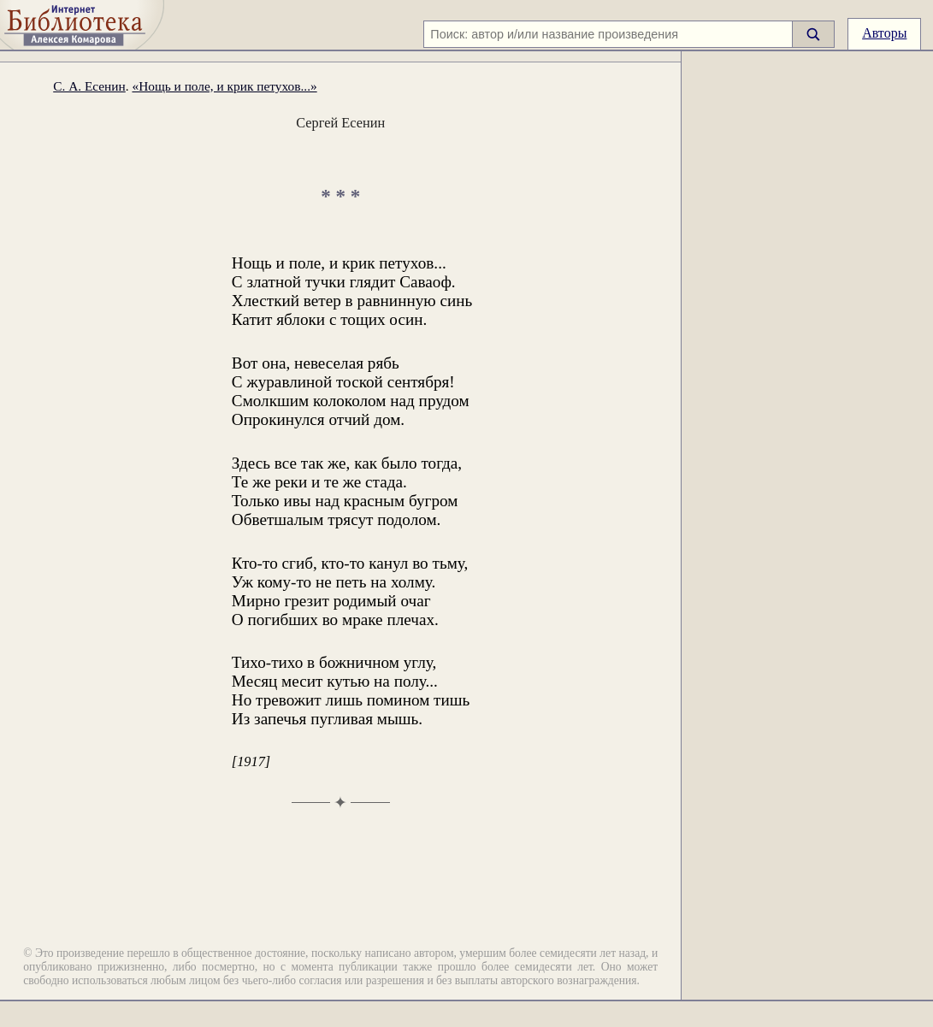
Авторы (884, 33)
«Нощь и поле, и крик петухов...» (224, 86)
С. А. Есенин (89, 86)
